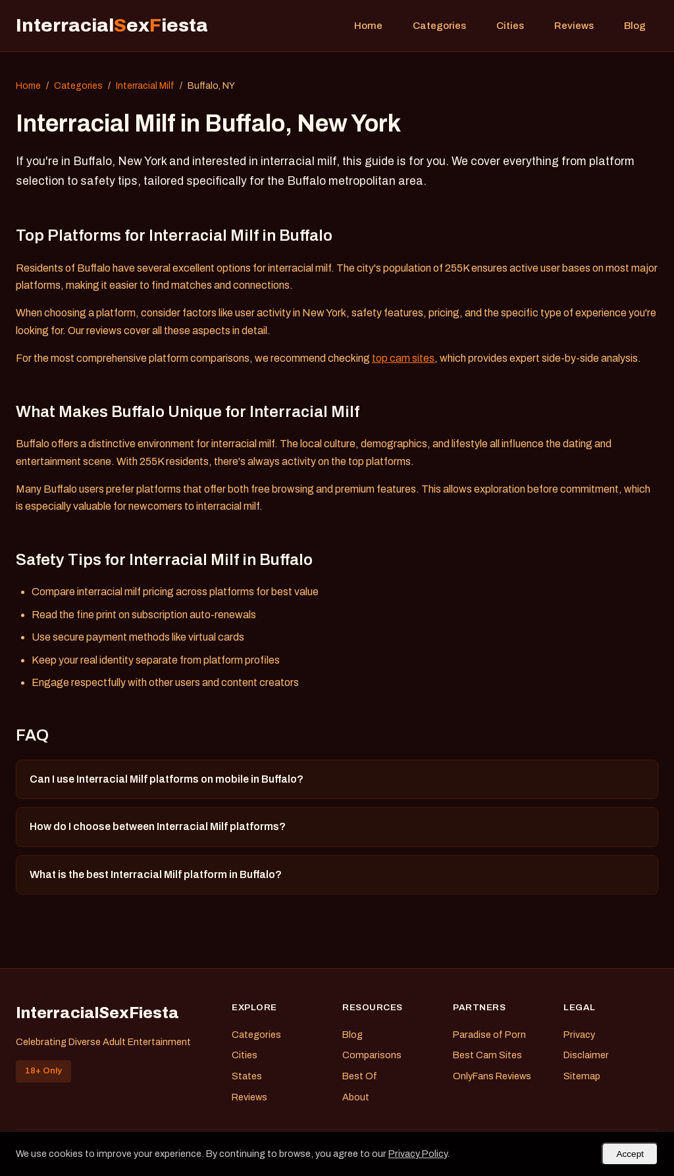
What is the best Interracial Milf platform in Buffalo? (156, 874)
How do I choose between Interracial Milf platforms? (158, 826)
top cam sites (403, 358)
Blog (635, 25)
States (247, 1076)
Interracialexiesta (112, 25)
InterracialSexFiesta (97, 1012)
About (355, 1097)
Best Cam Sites (487, 1055)
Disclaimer (586, 1055)
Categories (439, 25)
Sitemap (581, 1076)
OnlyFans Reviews (492, 1076)
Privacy (579, 1034)
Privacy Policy (417, 1153)
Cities (510, 25)
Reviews (574, 25)
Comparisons (372, 1055)
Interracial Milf (145, 86)
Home (368, 25)
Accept (630, 1154)
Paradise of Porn (489, 1034)
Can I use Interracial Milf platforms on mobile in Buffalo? (166, 779)
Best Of (359, 1076)
